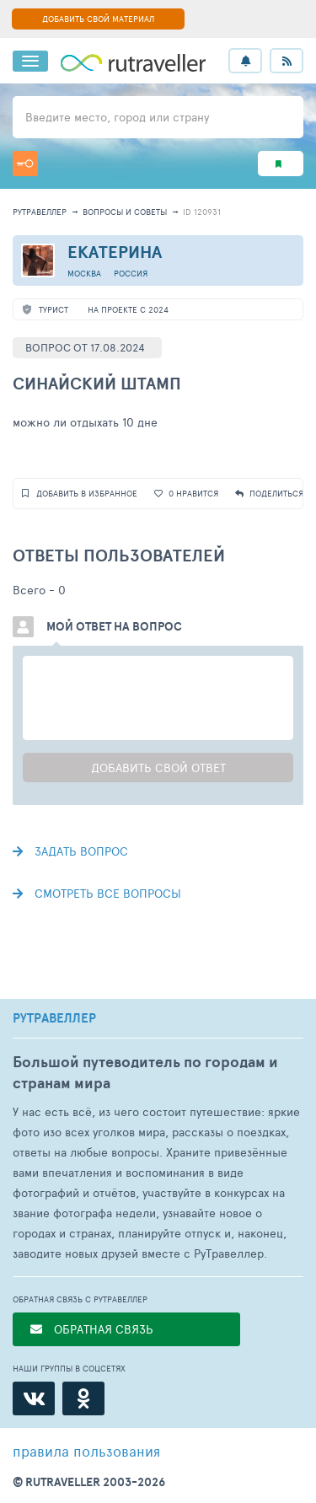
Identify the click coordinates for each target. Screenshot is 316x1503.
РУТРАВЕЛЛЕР (54, 1018)
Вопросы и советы (125, 211)
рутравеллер (40, 211)
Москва (84, 273)
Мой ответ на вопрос (114, 626)
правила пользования (86, 1451)
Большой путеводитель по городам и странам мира (145, 1072)
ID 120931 (202, 211)
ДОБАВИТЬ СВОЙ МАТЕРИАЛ (98, 18)
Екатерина (114, 252)
